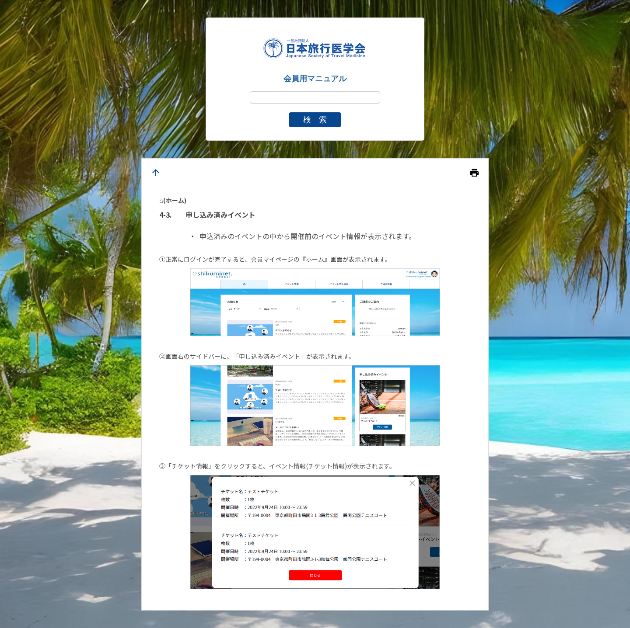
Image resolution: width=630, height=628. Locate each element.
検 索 (315, 119)
